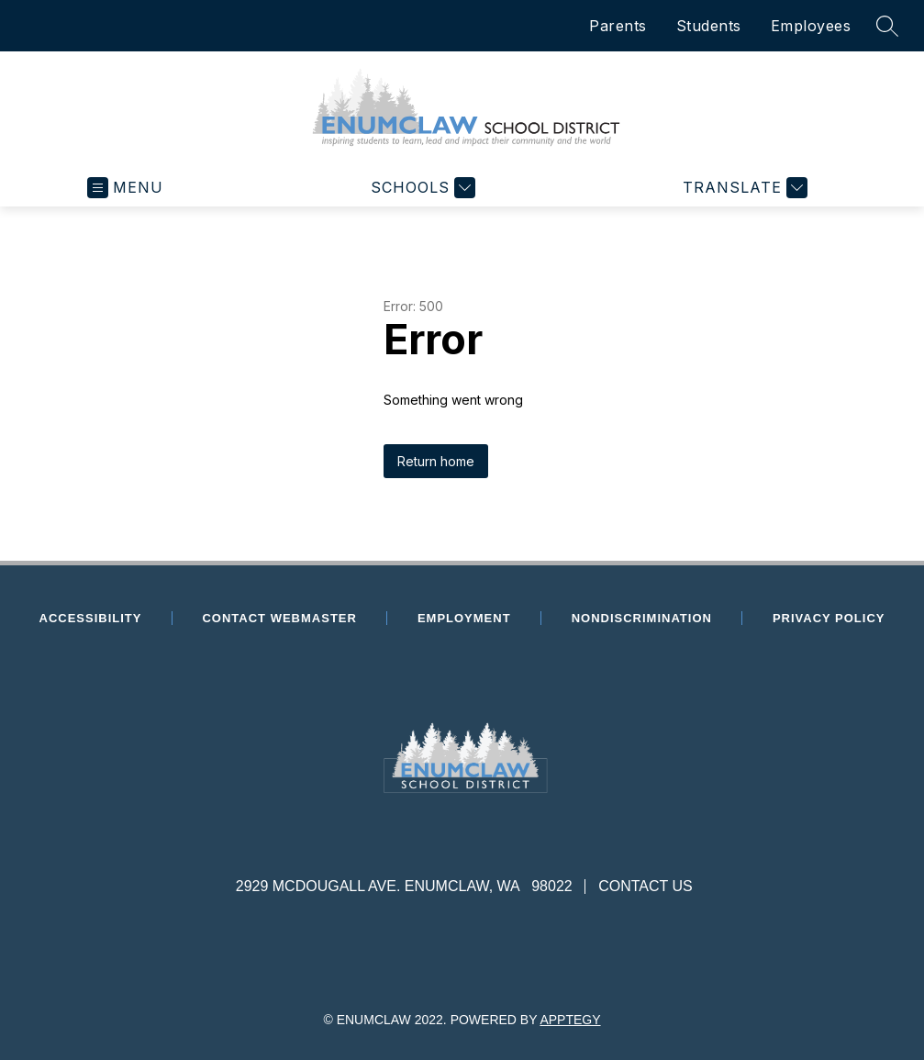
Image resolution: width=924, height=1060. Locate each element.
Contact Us (645, 886)
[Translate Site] (742, 187)
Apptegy (570, 1019)
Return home (435, 461)
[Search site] (887, 26)
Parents (618, 26)
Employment (474, 618)
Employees (811, 26)
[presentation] (462, 826)
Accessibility (90, 618)
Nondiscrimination (642, 618)
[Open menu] (125, 187)
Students (708, 26)
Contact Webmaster (279, 618)
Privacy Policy (829, 618)
